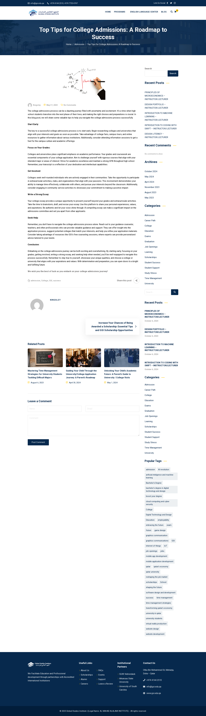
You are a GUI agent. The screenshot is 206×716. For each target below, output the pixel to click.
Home (108, 12)
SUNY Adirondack (127, 674)
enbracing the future (154, 525)
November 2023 (152, 187)
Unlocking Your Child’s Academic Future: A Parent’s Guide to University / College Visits (120, 374)
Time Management (153, 278)
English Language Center (144, 12)
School (163, 582)
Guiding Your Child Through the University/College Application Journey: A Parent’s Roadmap (81, 374)
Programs (121, 12)
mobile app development (156, 556)
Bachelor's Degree (153, 483)
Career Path (150, 220)
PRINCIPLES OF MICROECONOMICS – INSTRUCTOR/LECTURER (157, 95)
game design (160, 530)
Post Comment (38, 442)
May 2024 (149, 176)
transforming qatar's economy (159, 608)
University (149, 283)
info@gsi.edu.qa (37, 3)
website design (152, 629)
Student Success (152, 262)
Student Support (152, 268)
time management (164, 598)
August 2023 (150, 192)
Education (149, 231)
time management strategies (158, 603)
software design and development (160, 592)
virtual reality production (156, 624)
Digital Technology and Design (159, 515)
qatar (148, 566)
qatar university (152, 572)
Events (101, 675)
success (57, 281)
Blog (164, 12)
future (148, 530)
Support (101, 679)
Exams (148, 236)
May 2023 (149, 197)
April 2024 (149, 182)
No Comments (70, 105)
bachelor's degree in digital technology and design (157, 489)
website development (155, 634)
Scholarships (151, 257)
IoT (165, 546)
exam (169, 525)
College (44, 281)
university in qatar (153, 613)
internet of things (153, 546)
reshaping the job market (156, 577)
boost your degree (154, 496)
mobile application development (159, 561)
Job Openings (151, 247)
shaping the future (154, 587)
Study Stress (151, 273)
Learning (149, 252)
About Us (85, 670)
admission (35, 281)
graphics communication (156, 535)
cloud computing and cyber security (157, 503)
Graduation (149, 241)
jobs (162, 551)
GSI (50, 281)
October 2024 (151, 171)
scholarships (151, 582)
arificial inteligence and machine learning (159, 476)
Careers (84, 684)
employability (163, 520)
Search (148, 68)
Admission (149, 215)
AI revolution (163, 469)
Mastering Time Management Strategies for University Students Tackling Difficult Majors (45, 374)
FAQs (100, 670)
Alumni (84, 679)
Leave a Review (105, 684)
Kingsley (37, 105)
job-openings (151, 551)
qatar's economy (161, 566)
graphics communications (157, 541)
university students (154, 618)
